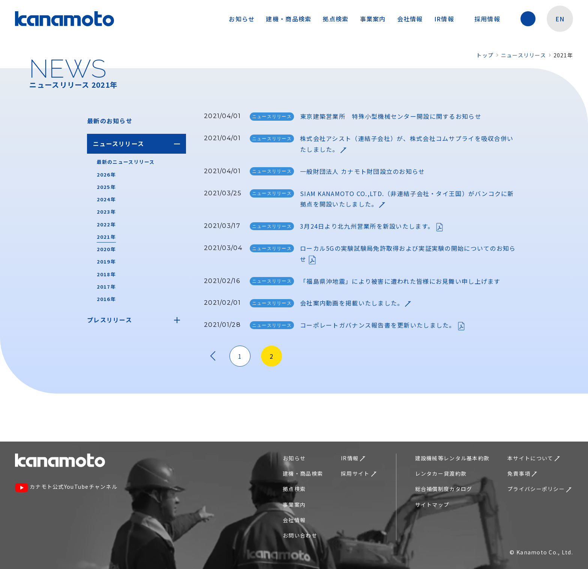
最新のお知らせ (109, 120)
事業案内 (373, 18)
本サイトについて (533, 458)
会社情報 (410, 18)
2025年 (106, 186)
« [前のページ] (213, 356)
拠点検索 (335, 18)
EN (560, 18)
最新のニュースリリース (126, 161)
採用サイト (358, 473)
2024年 (106, 199)
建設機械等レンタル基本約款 (452, 458)
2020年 (106, 249)
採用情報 (491, 18)
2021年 (106, 236)
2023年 (106, 211)
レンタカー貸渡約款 (441, 473)
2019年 (106, 261)
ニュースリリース (523, 55)
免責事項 (522, 473)
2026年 (106, 174)
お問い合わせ (300, 535)
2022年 (106, 224)
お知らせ (242, 18)
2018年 (106, 274)
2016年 (106, 298)
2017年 (106, 286)
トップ (485, 55)
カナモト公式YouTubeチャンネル (66, 487)
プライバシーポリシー (539, 489)
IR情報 (448, 18)
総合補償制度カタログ (443, 489)
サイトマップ (432, 504)
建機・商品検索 (288, 18)
